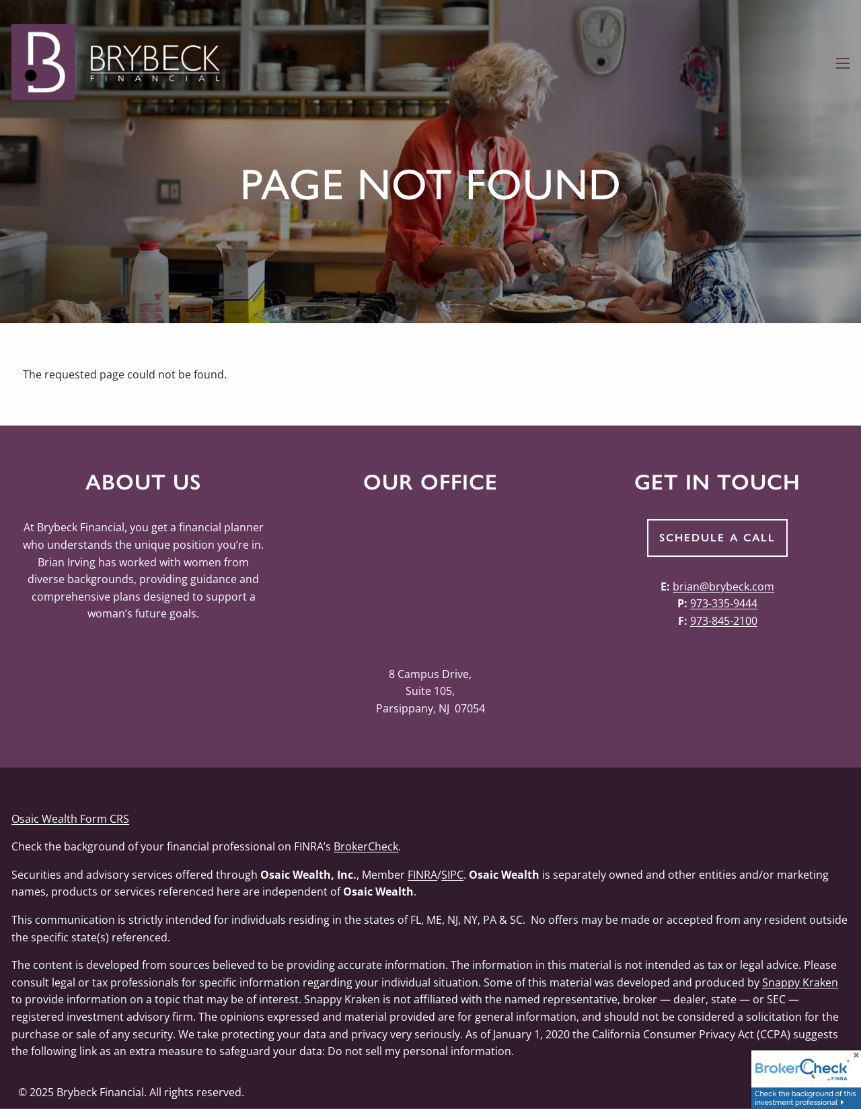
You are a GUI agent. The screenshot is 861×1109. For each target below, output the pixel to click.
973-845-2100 (723, 620)
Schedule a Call (717, 537)
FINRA (422, 874)
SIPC (452, 874)
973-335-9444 (723, 603)
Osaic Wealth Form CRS (70, 818)
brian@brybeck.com (723, 586)
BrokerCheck (366, 846)
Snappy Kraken (800, 982)
